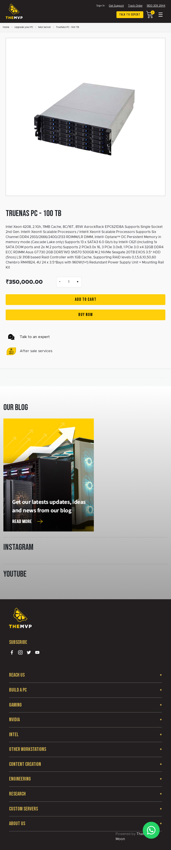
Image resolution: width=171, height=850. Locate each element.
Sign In (100, 6)
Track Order (135, 6)
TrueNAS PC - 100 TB (67, 27)
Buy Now (85, 314)
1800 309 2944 (156, 6)
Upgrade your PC (23, 27)
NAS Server (44, 27)
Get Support (116, 6)
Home (6, 27)
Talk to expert (129, 14)
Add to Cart (85, 299)
